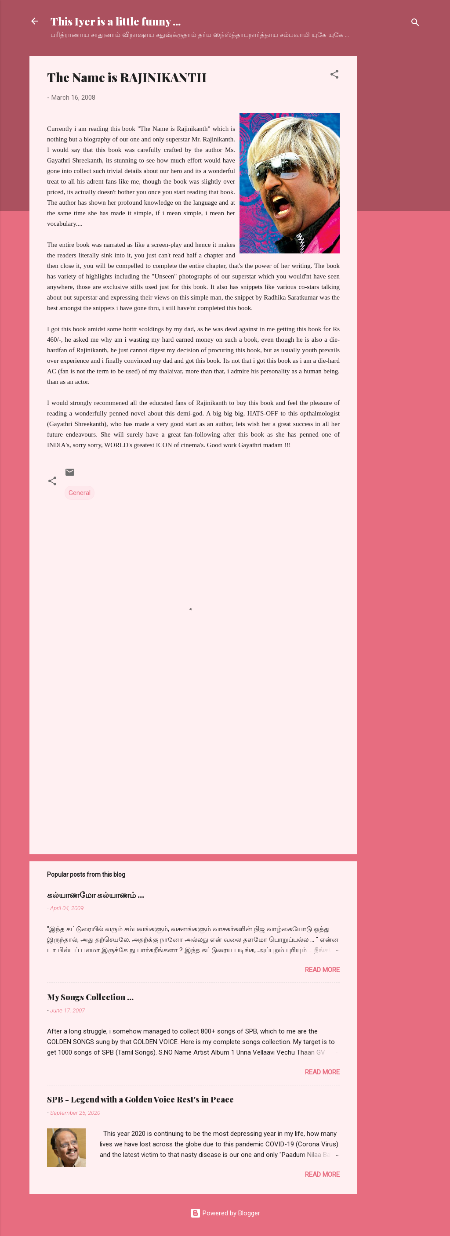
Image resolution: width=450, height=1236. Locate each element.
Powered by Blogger (225, 1213)
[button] (334, 76)
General (80, 493)
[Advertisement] (392, 187)
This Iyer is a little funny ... (116, 21)
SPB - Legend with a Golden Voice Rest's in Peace (140, 1099)
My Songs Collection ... (90, 997)
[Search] (415, 24)
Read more (322, 970)
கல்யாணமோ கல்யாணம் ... (95, 894)
